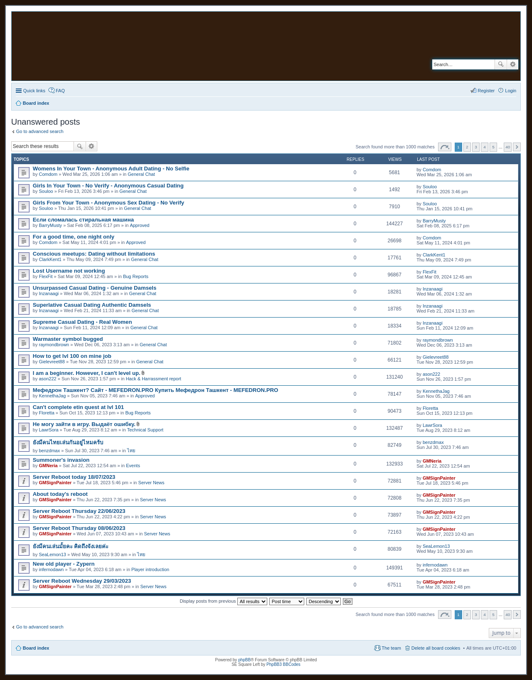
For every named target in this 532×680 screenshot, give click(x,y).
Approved (139, 225)
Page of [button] (444, 147)
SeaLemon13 (52, 554)
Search (501, 64)
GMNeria (48, 465)
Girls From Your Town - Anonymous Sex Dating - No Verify (108, 203)
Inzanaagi (49, 293)
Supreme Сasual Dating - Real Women (82, 322)
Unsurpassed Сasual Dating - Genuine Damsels (95, 288)
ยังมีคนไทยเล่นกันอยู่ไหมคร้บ (68, 442)
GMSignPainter (55, 482)
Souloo (46, 191)
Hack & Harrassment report (153, 378)
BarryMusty (50, 225)
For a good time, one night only (73, 237)
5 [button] (493, 147)
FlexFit (45, 276)
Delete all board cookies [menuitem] (435, 648)
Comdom (48, 174)
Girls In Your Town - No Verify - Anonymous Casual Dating (108, 185)
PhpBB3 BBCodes (283, 664)
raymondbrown (54, 344)
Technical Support (145, 429)
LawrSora (48, 429)
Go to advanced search (40, 131)
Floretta (46, 412)
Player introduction (150, 569)
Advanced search (512, 64)
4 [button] (484, 147)
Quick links (34, 90)
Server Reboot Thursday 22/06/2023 (79, 511)
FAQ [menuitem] (60, 90)
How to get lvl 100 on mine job (72, 356)
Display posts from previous (223, 601)
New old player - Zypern (64, 564)
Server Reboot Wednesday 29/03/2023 (82, 581)
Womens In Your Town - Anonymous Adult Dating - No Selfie (111, 168)
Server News (151, 482)
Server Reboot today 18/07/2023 (74, 477)
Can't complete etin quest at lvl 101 (78, 407)
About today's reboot (60, 494)
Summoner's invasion (61, 460)
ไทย (131, 450)
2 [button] (467, 147)
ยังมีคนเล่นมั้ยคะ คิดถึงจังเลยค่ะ (71, 546)
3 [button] (476, 147)
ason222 (47, 378)
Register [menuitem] (486, 90)
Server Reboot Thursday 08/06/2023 (79, 528)
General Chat (141, 174)
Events (133, 465)
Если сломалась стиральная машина (83, 220)
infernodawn (51, 569)
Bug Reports (135, 276)
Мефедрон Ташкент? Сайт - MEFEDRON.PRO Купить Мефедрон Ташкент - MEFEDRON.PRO (155, 390)
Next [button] (517, 147)
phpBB (244, 660)
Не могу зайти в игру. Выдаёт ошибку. (84, 424)
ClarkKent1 (50, 259)
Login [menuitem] (510, 90)
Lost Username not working (69, 271)
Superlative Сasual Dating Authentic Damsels (92, 305)
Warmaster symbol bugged (68, 339)
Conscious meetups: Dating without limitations (94, 254)
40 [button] (507, 147)
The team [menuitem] (391, 648)
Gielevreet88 (51, 361)
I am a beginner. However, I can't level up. (86, 373)
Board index (36, 648)
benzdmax (49, 450)
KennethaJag (52, 395)
